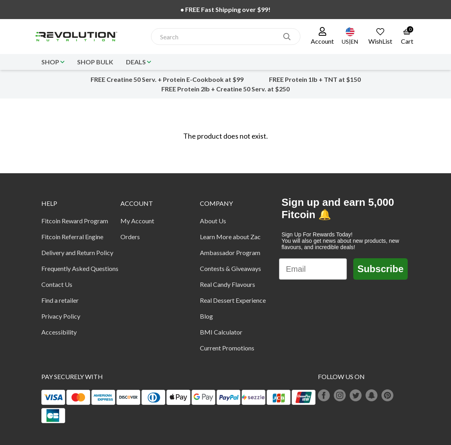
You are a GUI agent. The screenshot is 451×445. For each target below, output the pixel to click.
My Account (137, 220)
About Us (213, 220)
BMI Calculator (221, 332)
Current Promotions (227, 348)
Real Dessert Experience (233, 300)
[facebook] (324, 395)
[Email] (313, 269)
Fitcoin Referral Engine (72, 236)
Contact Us (56, 284)
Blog (206, 316)
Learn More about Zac (230, 236)
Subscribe (380, 268)
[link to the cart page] (407, 36)
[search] (287, 36)
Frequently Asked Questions (79, 268)
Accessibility (59, 332)
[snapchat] (371, 395)
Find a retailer (60, 300)
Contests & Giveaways (230, 268)
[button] (322, 36)
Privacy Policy (60, 316)
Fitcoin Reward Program (74, 220)
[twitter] (356, 395)
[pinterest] (387, 395)
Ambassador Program (230, 252)
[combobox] (217, 37)
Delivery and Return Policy (77, 252)
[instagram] (340, 395)
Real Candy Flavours (227, 284)
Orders (130, 236)
